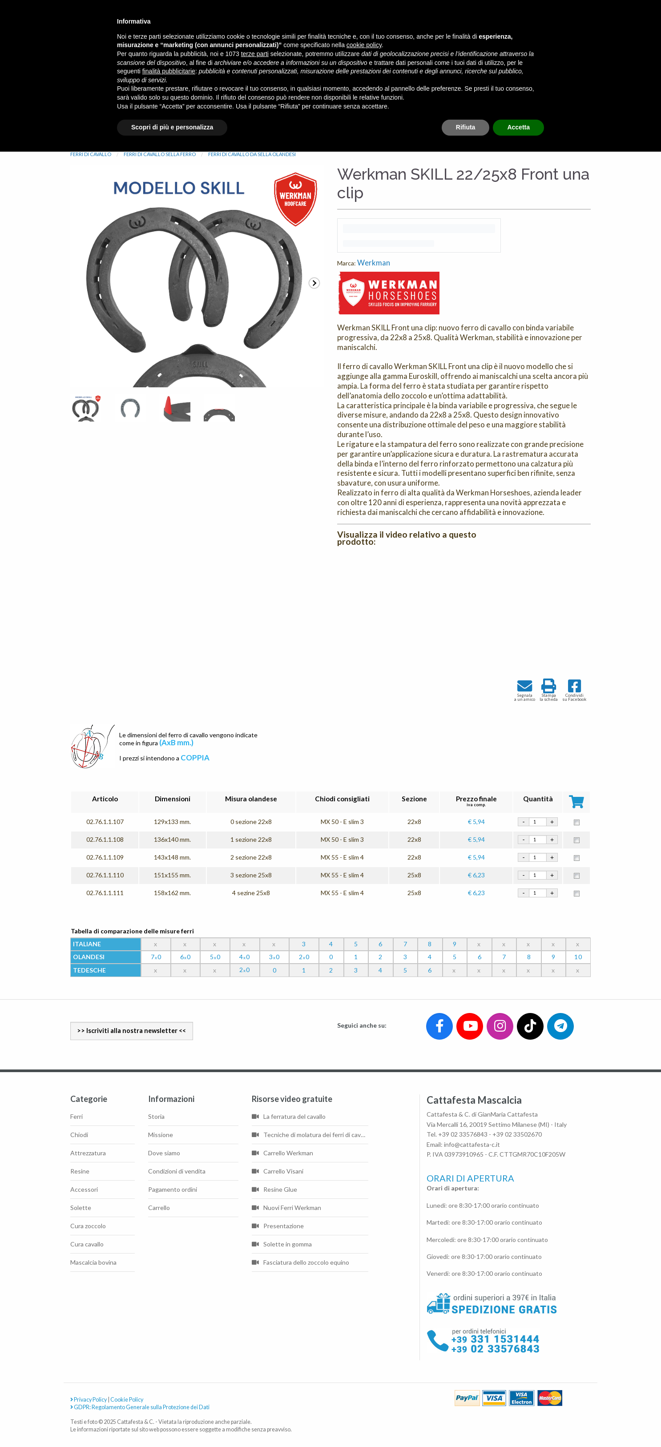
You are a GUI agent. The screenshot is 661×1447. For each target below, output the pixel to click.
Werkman (373, 262)
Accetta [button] (518, 127)
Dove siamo (164, 1153)
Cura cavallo (87, 1244)
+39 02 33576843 (463, 1134)
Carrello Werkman (282, 1153)
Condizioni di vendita (177, 1171)
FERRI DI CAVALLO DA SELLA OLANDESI (252, 154)
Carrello (159, 1207)
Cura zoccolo (88, 1226)
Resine (79, 1171)
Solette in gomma (282, 1244)
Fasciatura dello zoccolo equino (300, 1262)
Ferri (76, 1116)
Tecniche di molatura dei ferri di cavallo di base (310, 1134)
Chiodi (79, 1134)
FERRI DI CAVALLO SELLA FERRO (160, 154)
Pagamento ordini (172, 1189)
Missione (160, 1134)
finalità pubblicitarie (168, 71)
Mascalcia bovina (93, 1262)
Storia (156, 1116)
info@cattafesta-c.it (472, 1144)
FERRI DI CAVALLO (90, 154)
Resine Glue (274, 1189)
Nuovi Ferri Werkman (286, 1207)
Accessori (84, 1189)
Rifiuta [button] (466, 127)
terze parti (255, 53)
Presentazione (278, 1226)
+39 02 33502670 (517, 1134)
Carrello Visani (277, 1171)
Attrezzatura (88, 1153)
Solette (80, 1207)
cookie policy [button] (364, 44)
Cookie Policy (126, 1399)
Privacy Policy (88, 1399)
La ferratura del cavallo (289, 1116)
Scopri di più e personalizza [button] (172, 127)
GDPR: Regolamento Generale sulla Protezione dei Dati (140, 1407)
